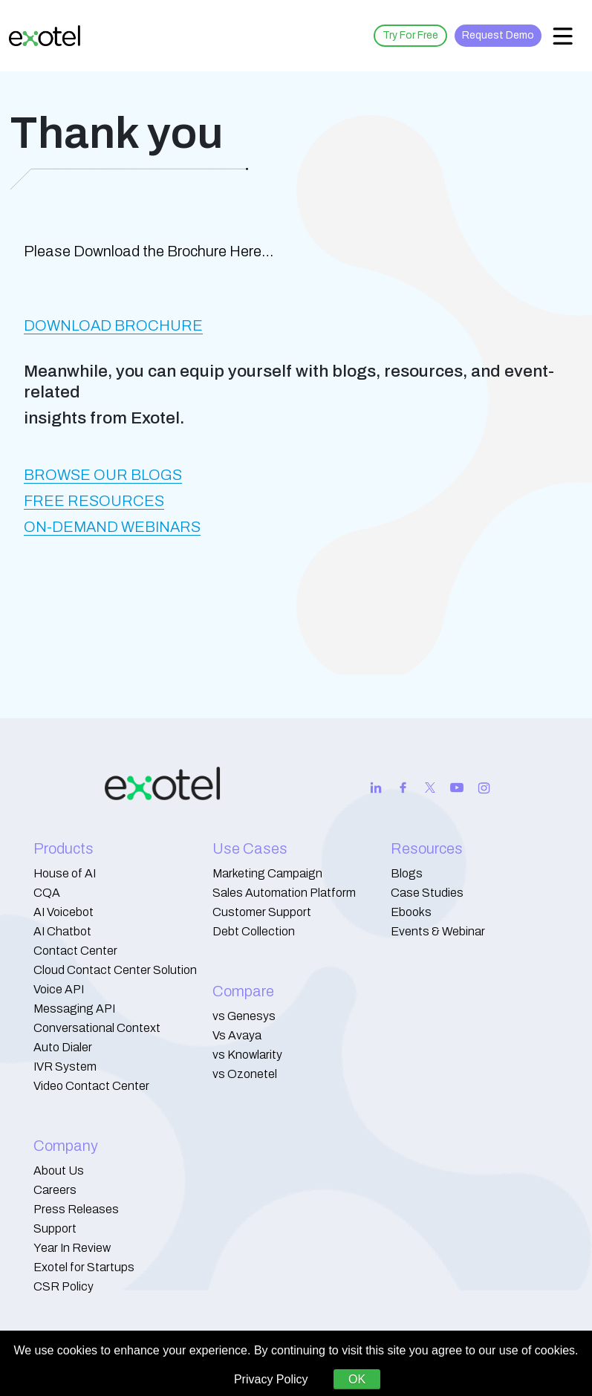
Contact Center (75, 950)
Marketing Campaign (267, 873)
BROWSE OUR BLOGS (103, 475)
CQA (46, 892)
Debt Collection (253, 931)
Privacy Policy (271, 1379)
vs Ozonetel (244, 1074)
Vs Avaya (236, 1035)
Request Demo (498, 35)
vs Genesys (244, 1016)
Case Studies (427, 892)
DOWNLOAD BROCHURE (113, 325)
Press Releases (76, 1209)
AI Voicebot (63, 912)
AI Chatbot (62, 931)
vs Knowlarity (247, 1054)
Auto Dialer (62, 1047)
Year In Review (72, 1247)
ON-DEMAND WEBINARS (112, 527)
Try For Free (410, 35)
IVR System (65, 1066)
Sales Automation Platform (284, 892)
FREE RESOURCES (94, 501)
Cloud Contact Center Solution (115, 970)
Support (55, 1228)
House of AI (64, 873)
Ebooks (411, 912)
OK (356, 1379)
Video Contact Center (91, 1086)
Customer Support (261, 912)
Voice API (58, 989)
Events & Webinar (438, 931)
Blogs (407, 873)
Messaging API (74, 1008)
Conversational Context (96, 1028)
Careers (55, 1190)
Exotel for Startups (83, 1267)
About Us (58, 1170)
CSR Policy (63, 1286)
